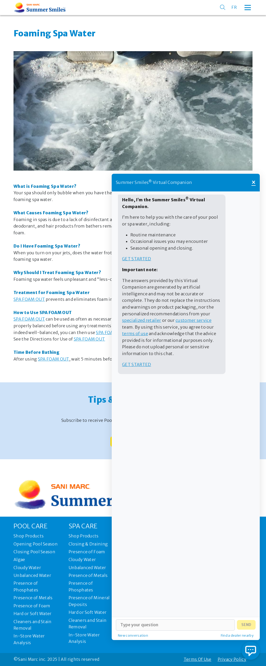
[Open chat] (251, 651)
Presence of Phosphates (26, 586)
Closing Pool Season (34, 551)
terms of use (135, 333)
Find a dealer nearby (237, 635)
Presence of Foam (32, 605)
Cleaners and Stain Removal (33, 625)
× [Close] (253, 182)
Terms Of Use (197, 659)
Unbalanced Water (32, 575)
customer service (193, 320)
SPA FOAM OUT (29, 299)
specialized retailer (141, 320)
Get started (136, 258)
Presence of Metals (33, 597)
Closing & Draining (88, 544)
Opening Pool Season (36, 544)
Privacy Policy (232, 659)
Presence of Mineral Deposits (89, 601)
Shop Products (29, 535)
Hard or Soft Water (33, 613)
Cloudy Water (27, 567)
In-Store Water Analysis (29, 639)
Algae (19, 559)
